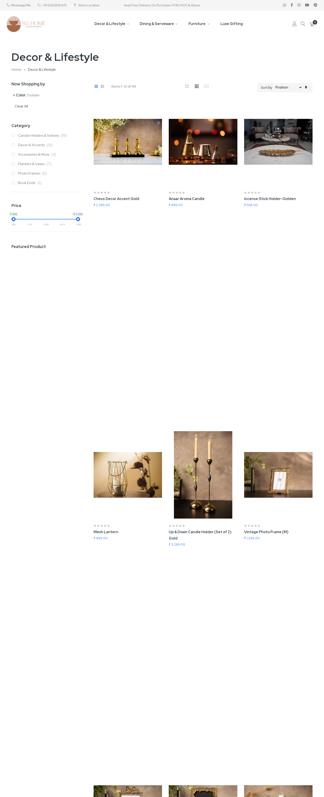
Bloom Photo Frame (186, 448)
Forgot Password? (298, 750)
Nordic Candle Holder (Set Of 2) (272, 448)
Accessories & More (38, 154)
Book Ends (30, 182)
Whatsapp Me (21, 5)
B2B (200, 735)
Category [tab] (20, 125)
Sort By (266, 87)
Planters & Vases (35, 164)
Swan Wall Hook (257, 574)
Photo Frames (33, 173)
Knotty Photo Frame (112, 448)
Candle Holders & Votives (43, 135)
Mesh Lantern (106, 323)
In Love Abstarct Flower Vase (119, 574)
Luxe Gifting (231, 23)
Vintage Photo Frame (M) (266, 323)
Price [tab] (16, 205)
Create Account (297, 742)
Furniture (197, 23)
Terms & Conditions (142, 750)
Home (16, 69)
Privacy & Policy (138, 757)
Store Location (88, 5)
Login (288, 735)
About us (133, 742)
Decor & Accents (36, 145)
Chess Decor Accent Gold (116, 198)
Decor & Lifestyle (110, 23)
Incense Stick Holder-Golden (270, 198)
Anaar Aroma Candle (187, 198)
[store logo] (26, 24)
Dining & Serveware (157, 23)
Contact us (135, 735)
